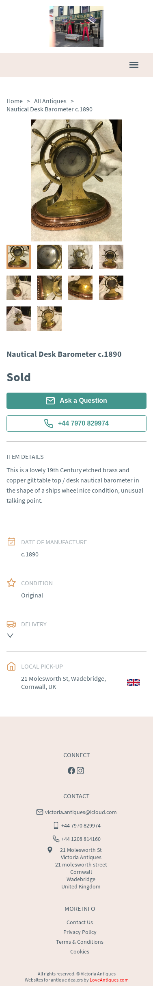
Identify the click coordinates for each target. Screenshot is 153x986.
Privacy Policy (80, 932)
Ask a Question (76, 400)
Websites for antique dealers (54, 980)
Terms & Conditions (79, 941)
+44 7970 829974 (76, 423)
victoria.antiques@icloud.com (81, 812)
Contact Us (80, 922)
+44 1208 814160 (81, 839)
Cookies (79, 951)
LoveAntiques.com (109, 980)
